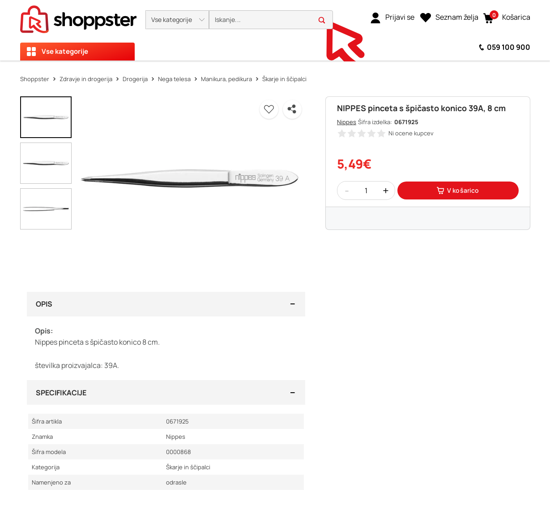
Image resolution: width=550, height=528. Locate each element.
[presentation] (275, 30)
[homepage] (78, 17)
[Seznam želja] (449, 17)
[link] (392, 17)
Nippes (346, 122)
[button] (177, 19)
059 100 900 (508, 47)
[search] (271, 20)
